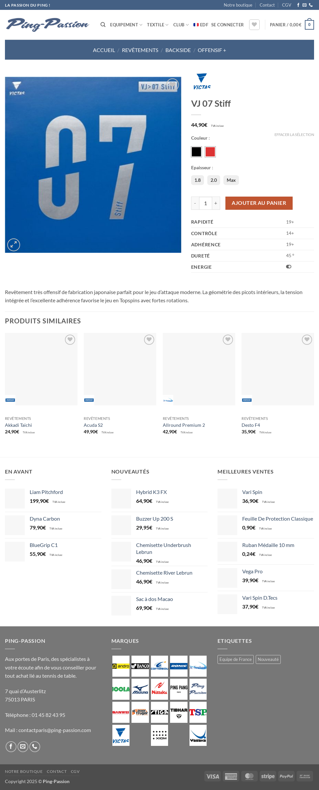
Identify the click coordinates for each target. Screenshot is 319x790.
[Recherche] (103, 24)
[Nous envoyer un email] (304, 5)
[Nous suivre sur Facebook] (298, 5)
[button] (227, 24)
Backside (178, 50)
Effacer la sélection (294, 134)
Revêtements (140, 50)
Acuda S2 (93, 425)
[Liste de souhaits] (254, 24)
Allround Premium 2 (184, 425)
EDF (204, 24)
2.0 (214, 180)
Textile (157, 25)
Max (231, 180)
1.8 (197, 180)
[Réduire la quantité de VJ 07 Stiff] (195, 203)
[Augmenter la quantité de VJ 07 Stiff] (216, 203)
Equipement (126, 25)
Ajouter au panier (259, 203)
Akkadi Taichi (18, 425)
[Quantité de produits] (205, 203)
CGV (286, 5)
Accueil (104, 50)
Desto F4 (251, 425)
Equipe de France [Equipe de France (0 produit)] (235, 659)
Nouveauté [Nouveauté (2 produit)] (268, 659)
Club (181, 25)
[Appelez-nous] (311, 5)
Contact (267, 5)
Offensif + (212, 50)
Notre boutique (238, 5)
